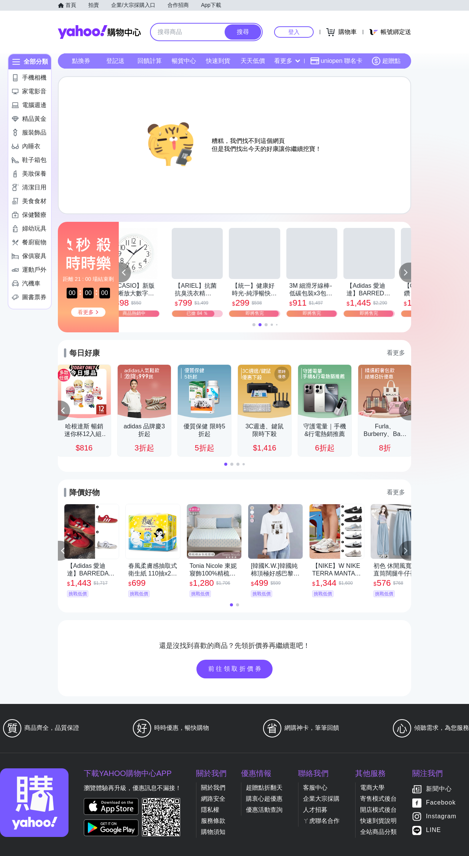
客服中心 (315, 787)
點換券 (81, 61)
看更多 (287, 61)
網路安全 (213, 798)
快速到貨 (218, 61)
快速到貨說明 (378, 821)
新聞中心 (439, 789)
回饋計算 (149, 61)
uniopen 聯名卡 (336, 61)
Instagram (441, 816)
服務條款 (213, 821)
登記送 (115, 61)
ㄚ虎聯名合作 (321, 821)
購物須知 (213, 832)
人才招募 (315, 809)
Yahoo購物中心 (99, 32)
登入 (294, 32)
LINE (433, 830)
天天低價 (253, 61)
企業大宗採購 (321, 798)
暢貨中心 (184, 61)
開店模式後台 (378, 809)
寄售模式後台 (378, 798)
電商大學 (372, 787)
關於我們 (213, 787)
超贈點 (386, 61)
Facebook (441, 803)
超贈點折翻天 (264, 787)
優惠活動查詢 (264, 809)
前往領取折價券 (235, 668)
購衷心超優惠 (264, 798)
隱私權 (210, 809)
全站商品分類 (378, 832)
